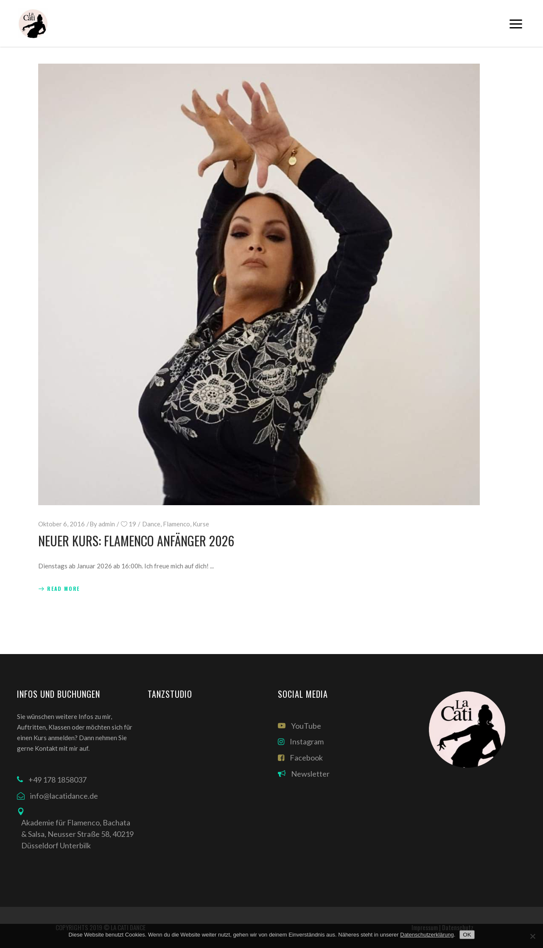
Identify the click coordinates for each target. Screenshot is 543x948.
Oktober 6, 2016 (61, 524)
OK (467, 934)
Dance (151, 524)
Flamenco (176, 524)
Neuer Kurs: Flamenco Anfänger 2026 (136, 540)
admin (106, 524)
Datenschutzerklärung (426, 934)
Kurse (201, 524)
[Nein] (532, 936)
